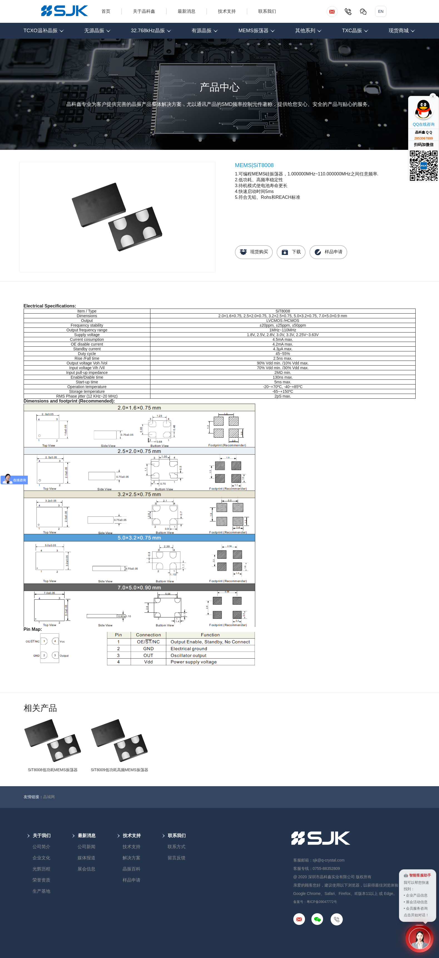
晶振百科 (131, 869)
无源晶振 (97, 28)
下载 (291, 252)
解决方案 (131, 857)
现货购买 (254, 252)
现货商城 (402, 28)
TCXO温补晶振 (44, 28)
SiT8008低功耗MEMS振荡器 (52, 770)
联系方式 (176, 846)
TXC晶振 (355, 28)
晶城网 (49, 797)
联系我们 (267, 11)
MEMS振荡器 (257, 28)
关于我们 (39, 835)
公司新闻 (86, 846)
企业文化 (41, 857)
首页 (105, 11)
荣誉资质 (41, 880)
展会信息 (86, 869)
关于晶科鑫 (144, 11)
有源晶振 (205, 28)
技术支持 (227, 11)
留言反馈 (176, 857)
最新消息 (186, 11)
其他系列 (308, 28)
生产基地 (41, 891)
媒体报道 (86, 857)
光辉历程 (41, 869)
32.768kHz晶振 (151, 28)
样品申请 (328, 252)
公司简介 (41, 846)
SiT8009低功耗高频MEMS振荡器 (119, 770)
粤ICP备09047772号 (322, 902)
